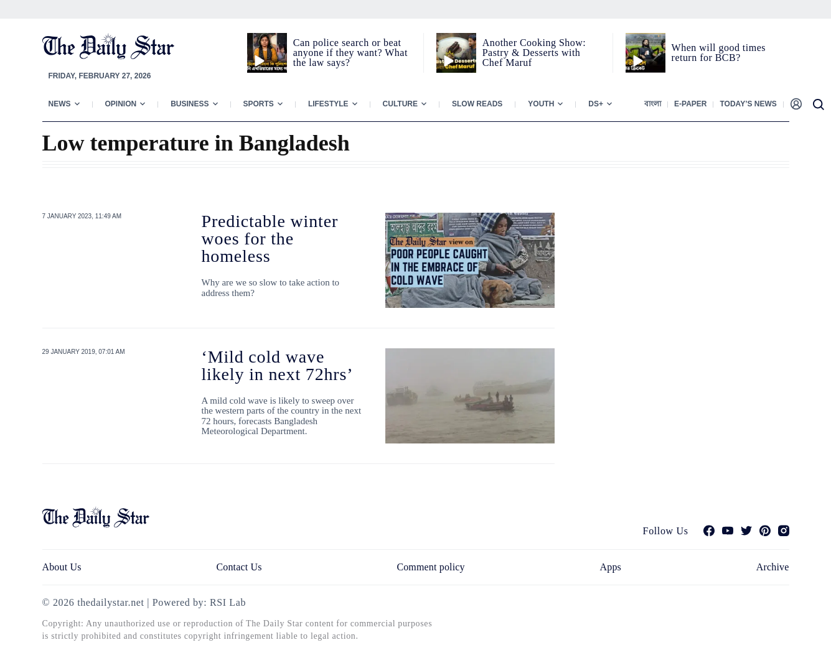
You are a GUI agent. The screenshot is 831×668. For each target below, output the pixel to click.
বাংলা (652, 104)
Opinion (121, 104)
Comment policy (430, 567)
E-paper (690, 104)
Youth (541, 104)
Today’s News (748, 104)
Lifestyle (328, 104)
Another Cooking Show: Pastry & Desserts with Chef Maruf (534, 52)
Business (190, 104)
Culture (400, 104)
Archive (772, 567)
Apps (610, 567)
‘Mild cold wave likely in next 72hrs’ (278, 365)
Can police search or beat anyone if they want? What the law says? (350, 52)
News (60, 104)
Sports (258, 104)
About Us (62, 567)
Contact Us (238, 567)
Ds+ (595, 104)
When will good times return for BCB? (719, 52)
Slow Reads (477, 104)
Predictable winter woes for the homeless (270, 238)
